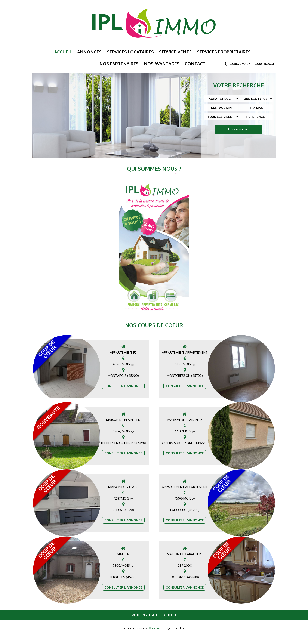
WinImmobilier (157, 628)
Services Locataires (130, 52)
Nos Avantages (161, 63)
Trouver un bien (238, 129)
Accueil (63, 52)
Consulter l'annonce (123, 386)
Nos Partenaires (119, 63)
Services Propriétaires (224, 52)
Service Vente (175, 52)
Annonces (89, 52)
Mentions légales (146, 615)
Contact (195, 63)
